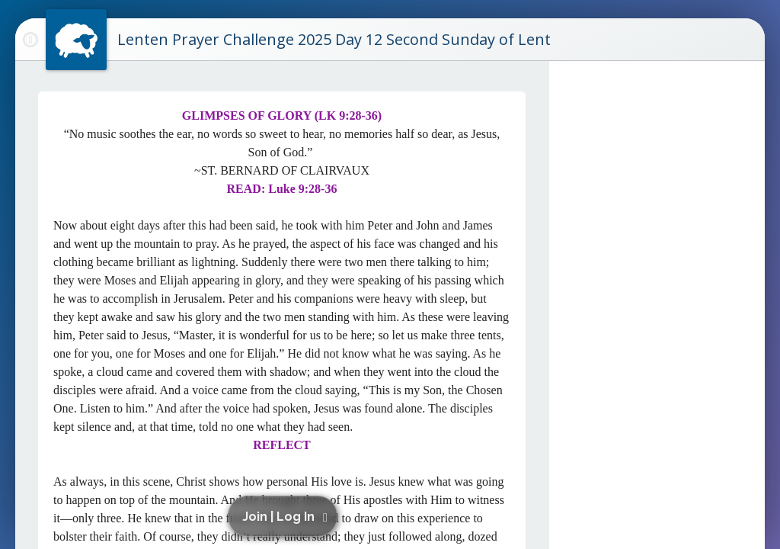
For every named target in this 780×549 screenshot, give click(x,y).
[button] (285, 516)
